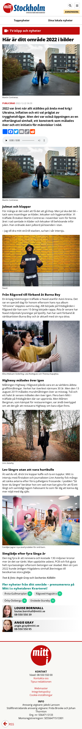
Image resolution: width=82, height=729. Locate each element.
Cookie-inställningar (41, 695)
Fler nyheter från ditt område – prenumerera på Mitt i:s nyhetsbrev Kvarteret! (38, 586)
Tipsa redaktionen (41, 681)
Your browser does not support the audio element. (25, 140)
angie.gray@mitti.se (26, 625)
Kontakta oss (41, 678)
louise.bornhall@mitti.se (29, 611)
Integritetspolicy (41, 691)
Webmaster (41, 688)
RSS (9, 724)
